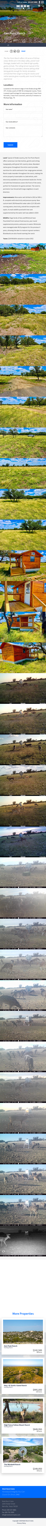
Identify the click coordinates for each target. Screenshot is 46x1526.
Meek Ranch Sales (28, 1521)
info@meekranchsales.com (11, 1515)
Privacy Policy (21, 1523)
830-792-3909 (9, 1512)
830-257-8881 (32, 2)
